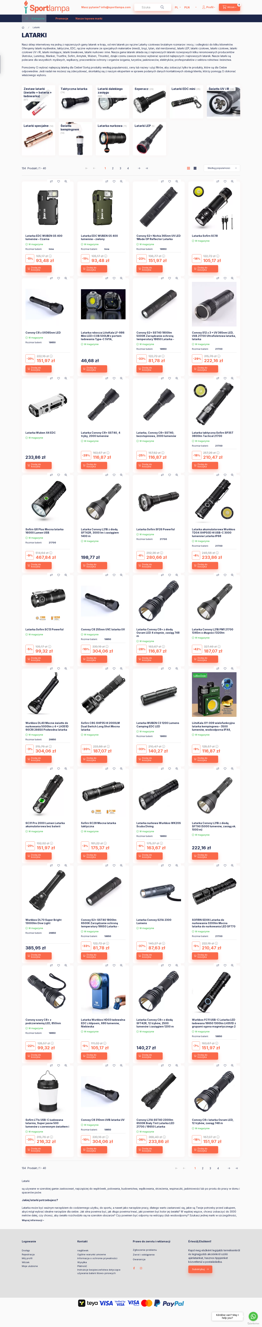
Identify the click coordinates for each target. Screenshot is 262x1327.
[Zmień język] (177, 7)
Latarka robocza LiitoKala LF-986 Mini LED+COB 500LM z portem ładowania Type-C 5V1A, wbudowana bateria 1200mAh (102, 337)
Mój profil (27, 1258)
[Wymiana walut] (189, 7)
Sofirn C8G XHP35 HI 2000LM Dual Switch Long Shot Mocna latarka (100, 726)
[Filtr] (4, 64)
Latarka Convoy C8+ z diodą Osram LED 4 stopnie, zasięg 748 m (158, 632)
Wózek (25, 1262)
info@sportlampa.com (116, 7)
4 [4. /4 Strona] (128, 168)
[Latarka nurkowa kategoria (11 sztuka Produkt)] (110, 126)
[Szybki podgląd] (66, 181)
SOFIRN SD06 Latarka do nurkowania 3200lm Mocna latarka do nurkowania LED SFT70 (213, 923)
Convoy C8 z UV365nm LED (43, 332)
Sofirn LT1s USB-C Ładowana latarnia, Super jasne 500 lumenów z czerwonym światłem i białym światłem (47, 1124)
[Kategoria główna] (23, 27)
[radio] (195, 168)
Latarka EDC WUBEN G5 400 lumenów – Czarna (43, 237)
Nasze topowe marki (89, 18)
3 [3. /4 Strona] (120, 168)
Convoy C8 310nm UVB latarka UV (102, 1119)
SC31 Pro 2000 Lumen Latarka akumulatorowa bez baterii (45, 824)
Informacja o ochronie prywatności (97, 1258)
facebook (134, 1268)
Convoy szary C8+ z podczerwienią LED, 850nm (43, 1021)
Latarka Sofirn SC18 (205, 235)
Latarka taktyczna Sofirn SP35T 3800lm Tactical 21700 (212, 434)
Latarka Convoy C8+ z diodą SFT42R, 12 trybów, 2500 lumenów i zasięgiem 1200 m (155, 1023)
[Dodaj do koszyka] (38, 268)
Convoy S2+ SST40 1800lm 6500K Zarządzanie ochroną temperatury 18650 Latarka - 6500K (100, 924)
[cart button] (229, 7)
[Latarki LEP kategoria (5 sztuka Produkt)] (143, 126)
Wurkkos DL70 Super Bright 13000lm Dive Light (43, 921)
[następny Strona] (139, 168)
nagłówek (82, 1250)
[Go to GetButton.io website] (253, 1323)
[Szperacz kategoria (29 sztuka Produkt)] (141, 89)
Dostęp (26, 1250)
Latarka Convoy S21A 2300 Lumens (153, 921)
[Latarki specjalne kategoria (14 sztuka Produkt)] (36, 126)
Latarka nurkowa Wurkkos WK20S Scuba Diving (158, 824)
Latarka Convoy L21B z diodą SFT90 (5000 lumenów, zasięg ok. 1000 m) (214, 826)
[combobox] (152, 7)
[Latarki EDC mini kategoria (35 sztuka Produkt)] (183, 89)
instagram (141, 1268)
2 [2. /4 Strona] (113, 168)
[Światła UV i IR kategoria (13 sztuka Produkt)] (219, 89)
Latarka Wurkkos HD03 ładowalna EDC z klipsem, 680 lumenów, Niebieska (103, 1023)
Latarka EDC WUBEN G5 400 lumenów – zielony (99, 237)
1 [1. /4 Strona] (105, 168)
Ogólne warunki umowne (91, 1254)
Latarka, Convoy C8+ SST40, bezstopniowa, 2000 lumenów (156, 434)
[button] (35, 18)
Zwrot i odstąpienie (144, 1254)
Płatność (82, 1266)
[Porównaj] (51, 181)
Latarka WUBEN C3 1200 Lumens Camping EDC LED (157, 724)
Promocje (61, 18)
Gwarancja (139, 1259)
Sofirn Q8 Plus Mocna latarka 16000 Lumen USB (44, 531)
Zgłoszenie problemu (145, 1250)
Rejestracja (28, 1254)
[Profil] (208, 7)
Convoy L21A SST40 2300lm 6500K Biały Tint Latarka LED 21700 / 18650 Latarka (155, 1123)
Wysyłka (82, 1262)
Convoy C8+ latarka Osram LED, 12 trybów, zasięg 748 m (213, 1121)
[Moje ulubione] (58, 181)
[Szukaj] (162, 7)
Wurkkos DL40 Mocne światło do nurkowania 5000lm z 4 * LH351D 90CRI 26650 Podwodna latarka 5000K (47, 727)
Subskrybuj (198, 1269)
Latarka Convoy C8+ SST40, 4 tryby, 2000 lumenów (100, 434)
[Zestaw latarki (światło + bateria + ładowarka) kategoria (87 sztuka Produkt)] (38, 92)
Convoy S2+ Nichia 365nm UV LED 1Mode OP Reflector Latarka (158, 237)
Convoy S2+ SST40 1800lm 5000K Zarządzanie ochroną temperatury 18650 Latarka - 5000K (155, 337)
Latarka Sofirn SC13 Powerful (44, 629)
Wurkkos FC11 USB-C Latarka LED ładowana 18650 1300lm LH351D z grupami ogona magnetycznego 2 (214, 1023)
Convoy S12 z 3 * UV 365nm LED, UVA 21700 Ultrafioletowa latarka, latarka (214, 336)
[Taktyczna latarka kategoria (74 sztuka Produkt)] (74, 89)
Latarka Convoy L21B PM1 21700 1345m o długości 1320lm (212, 631)
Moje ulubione (30, 1266)
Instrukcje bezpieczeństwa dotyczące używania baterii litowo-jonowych (98, 1271)
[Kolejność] (222, 168)
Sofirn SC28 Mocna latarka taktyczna (98, 824)
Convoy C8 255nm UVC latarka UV (103, 629)
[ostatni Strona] (146, 168)
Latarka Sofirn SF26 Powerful (155, 529)
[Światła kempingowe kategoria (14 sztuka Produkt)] (75, 127)
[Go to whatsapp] (253, 1316)
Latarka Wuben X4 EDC (40, 432)
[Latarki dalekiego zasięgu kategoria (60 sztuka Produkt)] (112, 90)
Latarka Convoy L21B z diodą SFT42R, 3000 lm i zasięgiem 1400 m (100, 532)
